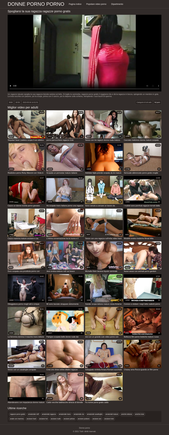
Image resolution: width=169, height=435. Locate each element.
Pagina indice (75, 4)
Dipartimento (117, 4)
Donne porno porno (36, 4)
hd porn (157, 102)
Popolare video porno (96, 4)
